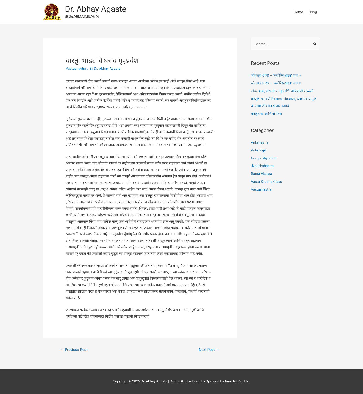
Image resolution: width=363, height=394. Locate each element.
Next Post (209, 349)
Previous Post (74, 349)
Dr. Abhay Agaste (95, 9)
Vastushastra (76, 68)
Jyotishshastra (262, 166)
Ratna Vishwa (261, 174)
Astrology (258, 150)
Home (298, 12)
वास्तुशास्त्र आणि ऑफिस (266, 114)
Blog (313, 12)
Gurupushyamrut (264, 158)
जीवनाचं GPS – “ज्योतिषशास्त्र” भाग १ (276, 83)
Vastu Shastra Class (266, 182)
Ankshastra (259, 142)
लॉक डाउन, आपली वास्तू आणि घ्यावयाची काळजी (282, 91)
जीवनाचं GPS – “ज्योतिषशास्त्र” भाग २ (276, 75)
